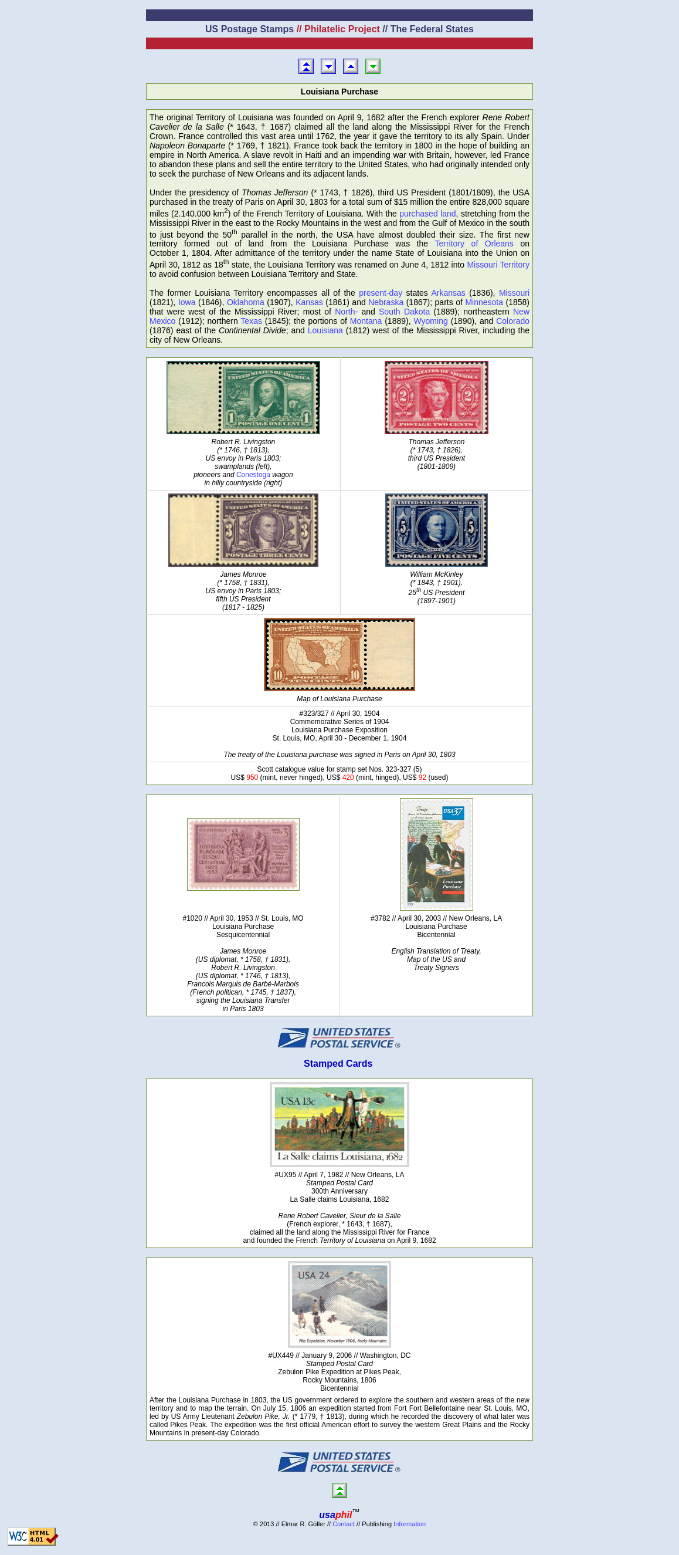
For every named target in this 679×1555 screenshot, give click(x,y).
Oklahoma (245, 302)
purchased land (427, 213)
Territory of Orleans (473, 243)
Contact (343, 1523)
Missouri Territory (498, 264)
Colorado (512, 321)
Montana (366, 321)
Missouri (514, 293)
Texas (251, 321)
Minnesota (484, 302)
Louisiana (325, 330)
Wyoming (430, 321)
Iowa (187, 302)
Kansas (309, 302)
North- (346, 311)
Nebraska (385, 302)
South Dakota (404, 311)
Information (409, 1523)
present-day (380, 293)
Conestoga (253, 475)
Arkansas (448, 293)
